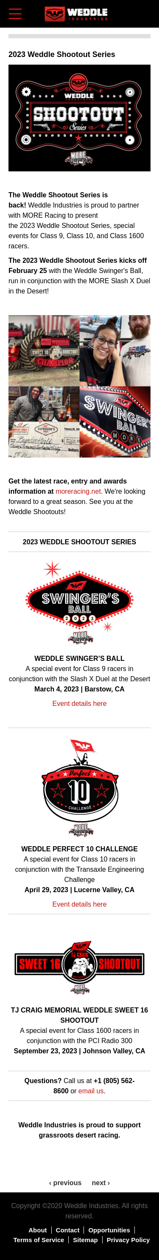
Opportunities (109, 1230)
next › (101, 1182)
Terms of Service (39, 1239)
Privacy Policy (128, 1239)
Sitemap (85, 1239)
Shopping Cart (145, 13)
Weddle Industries (91, 1205)
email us (91, 1091)
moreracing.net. (79, 491)
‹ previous (65, 1182)
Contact (68, 1230)
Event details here (79, 703)
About (37, 1230)
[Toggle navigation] (16, 14)
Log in (132, 8)
